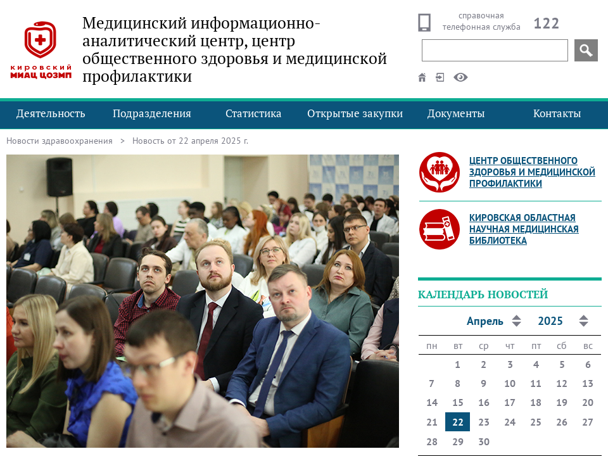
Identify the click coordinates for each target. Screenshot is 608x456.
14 (432, 402)
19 (561, 402)
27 (587, 421)
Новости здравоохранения (59, 140)
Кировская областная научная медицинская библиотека (524, 229)
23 (484, 421)
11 (536, 383)
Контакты (557, 113)
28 (432, 441)
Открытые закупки (355, 113)
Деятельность (51, 113)
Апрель (485, 321)
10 (510, 383)
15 (458, 402)
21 (432, 421)
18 (536, 402)
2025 (550, 321)
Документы (456, 113)
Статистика (253, 113)
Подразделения (152, 113)
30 (484, 441)
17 (510, 402)
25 (536, 421)
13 (587, 383)
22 (458, 421)
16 (484, 402)
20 (587, 402)
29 (458, 441)
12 (561, 383)
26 (561, 421)
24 (510, 421)
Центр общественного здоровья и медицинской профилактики (532, 172)
